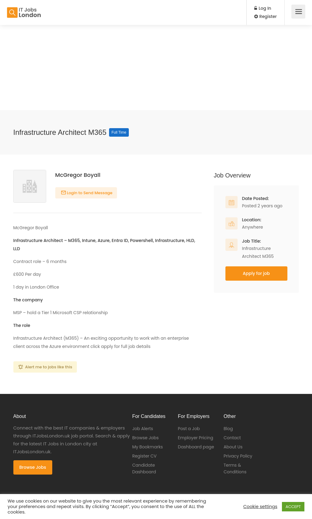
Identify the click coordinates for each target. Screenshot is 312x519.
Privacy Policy (238, 456)
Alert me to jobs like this (48, 367)
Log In (262, 8)
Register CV (144, 456)
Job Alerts (142, 429)
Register (265, 16)
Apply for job (256, 273)
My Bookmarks (147, 447)
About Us (233, 447)
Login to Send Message (89, 193)
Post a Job (189, 429)
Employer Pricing (195, 438)
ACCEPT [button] (293, 507)
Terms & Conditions (235, 468)
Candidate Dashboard (144, 468)
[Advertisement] (156, 67)
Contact (232, 438)
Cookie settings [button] (260, 506)
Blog (228, 429)
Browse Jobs (32, 467)
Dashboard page (196, 447)
